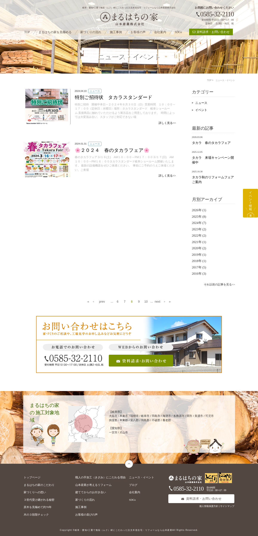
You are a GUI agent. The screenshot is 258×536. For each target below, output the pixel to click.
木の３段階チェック (36, 514)
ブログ (133, 485)
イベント (201, 110)
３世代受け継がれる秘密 (39, 499)
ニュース (201, 103)
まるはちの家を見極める (55, 32)
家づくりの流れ (90, 32)
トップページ (32, 477)
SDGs (178, 32)
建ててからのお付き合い (90, 492)
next (157, 301)
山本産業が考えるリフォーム (93, 485)
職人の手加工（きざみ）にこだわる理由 (100, 477)
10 (146, 301)
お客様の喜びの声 (86, 514)
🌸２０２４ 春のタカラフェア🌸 (112, 150)
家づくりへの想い (35, 492)
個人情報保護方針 (209, 506)
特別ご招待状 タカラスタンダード (113, 97)
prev (96, 301)
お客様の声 (138, 32)
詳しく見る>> (167, 123)
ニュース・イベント (141, 477)
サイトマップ (227, 506)
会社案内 (160, 32)
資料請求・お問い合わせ (211, 32)
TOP (27, 32)
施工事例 (116, 32)
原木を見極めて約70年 (38, 507)
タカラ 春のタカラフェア (211, 143)
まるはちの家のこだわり (39, 485)
